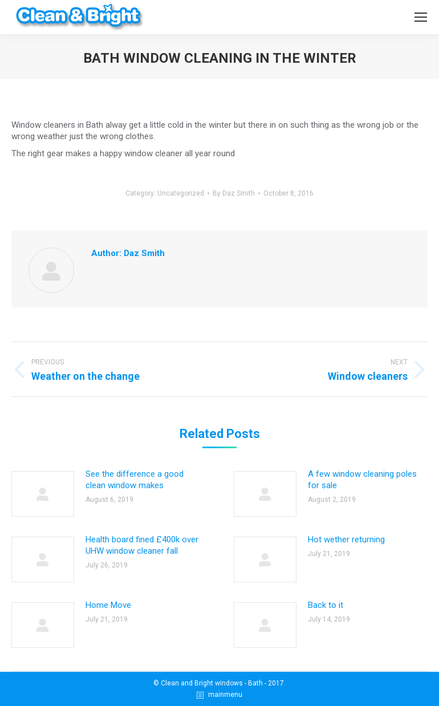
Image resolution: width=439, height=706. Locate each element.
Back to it (325, 605)
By (234, 193)
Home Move (108, 605)
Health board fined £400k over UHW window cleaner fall (142, 545)
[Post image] (42, 494)
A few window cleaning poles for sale (362, 479)
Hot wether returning (346, 539)
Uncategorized (180, 193)
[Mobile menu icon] (421, 17)
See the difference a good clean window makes (135, 479)
